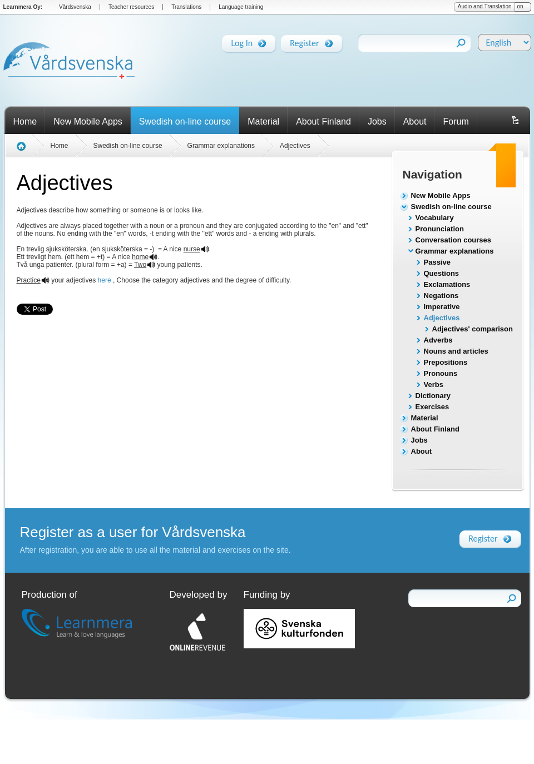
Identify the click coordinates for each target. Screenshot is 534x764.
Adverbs (438, 340)
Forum (455, 121)
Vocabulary (435, 218)
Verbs (433, 384)
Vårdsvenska (75, 7)
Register (304, 41)
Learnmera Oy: (23, 7)
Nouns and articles (456, 351)
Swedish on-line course (185, 121)
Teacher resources (131, 7)
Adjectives (442, 318)
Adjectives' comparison (472, 329)
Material (263, 121)
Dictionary (433, 395)
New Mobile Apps (87, 121)
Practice (29, 280)
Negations (441, 295)
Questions (441, 273)
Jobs (377, 121)
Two (140, 265)
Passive (437, 262)
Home (25, 121)
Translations (186, 7)
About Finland (323, 121)
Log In (241, 41)
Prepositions (446, 362)
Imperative (442, 306)
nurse (192, 249)
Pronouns (441, 373)
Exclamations (447, 284)
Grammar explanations (455, 251)
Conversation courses (454, 240)
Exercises (432, 407)
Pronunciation (440, 229)
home (140, 257)
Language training (241, 7)
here (104, 280)
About (415, 121)
